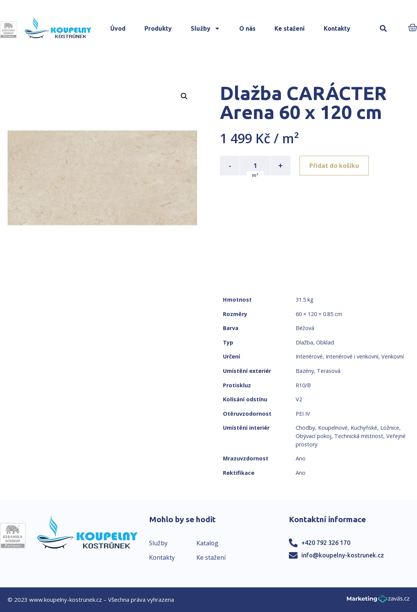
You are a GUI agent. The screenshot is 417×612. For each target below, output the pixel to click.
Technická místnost (358, 436)
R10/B (303, 385)
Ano (301, 458)
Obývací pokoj (313, 436)
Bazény (305, 370)
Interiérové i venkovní (352, 356)
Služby (205, 28)
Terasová (328, 370)
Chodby (305, 427)
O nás (247, 28)
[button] (383, 28)
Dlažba (304, 342)
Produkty (158, 28)
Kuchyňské (364, 427)
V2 (299, 399)
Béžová (305, 328)
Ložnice (389, 427)
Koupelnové (333, 427)
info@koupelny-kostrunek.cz (342, 555)
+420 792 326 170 (325, 542)
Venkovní (392, 356)
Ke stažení (289, 28)
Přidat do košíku (334, 165)
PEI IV (303, 413)
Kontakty (337, 28)
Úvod (117, 28)
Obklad (325, 342)
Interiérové (309, 356)
